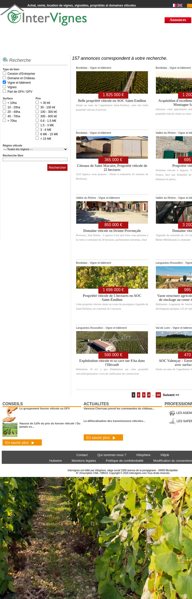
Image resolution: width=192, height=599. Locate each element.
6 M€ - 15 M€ (49, 134)
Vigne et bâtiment (19, 82)
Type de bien (11, 69)
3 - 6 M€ (45, 130)
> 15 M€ (45, 138)
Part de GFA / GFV (19, 91)
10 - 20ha (13, 107)
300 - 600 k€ (48, 116)
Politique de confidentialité (124, 461)
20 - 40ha (13, 112)
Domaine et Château (21, 78)
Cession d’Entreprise (21, 73)
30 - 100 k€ (47, 107)
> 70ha (12, 121)
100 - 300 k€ (48, 112)
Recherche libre (13, 155)
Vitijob (164, 455)
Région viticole (12, 145)
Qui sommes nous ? (111, 455)
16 (158, 395)
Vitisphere (143, 455)
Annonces (178, 20)
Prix (38, 98)
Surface (8, 98)
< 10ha (12, 103)
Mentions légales (84, 461)
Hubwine (55, 461)
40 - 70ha (13, 116)
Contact (82, 455)
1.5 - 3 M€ (47, 125)
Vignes (11, 87)
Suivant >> (171, 395)
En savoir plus (19, 442)
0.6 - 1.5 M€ (48, 121)
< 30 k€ (45, 103)
